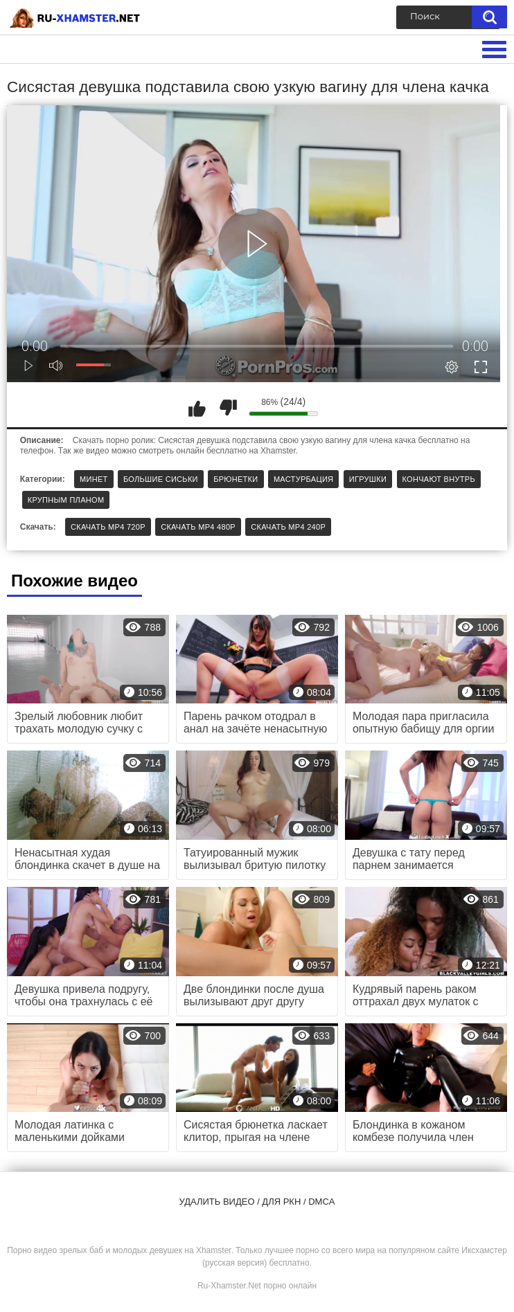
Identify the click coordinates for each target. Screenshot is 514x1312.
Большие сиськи (160, 479)
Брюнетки (235, 479)
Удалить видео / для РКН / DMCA (257, 1201)
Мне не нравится (228, 407)
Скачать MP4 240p (288, 527)
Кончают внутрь (438, 479)
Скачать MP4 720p (108, 527)
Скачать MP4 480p (198, 527)
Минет (94, 479)
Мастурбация (303, 479)
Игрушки (368, 479)
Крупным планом (66, 500)
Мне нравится (197, 407)
